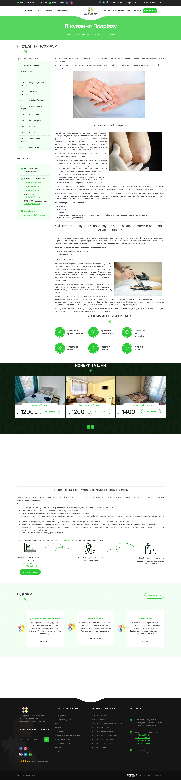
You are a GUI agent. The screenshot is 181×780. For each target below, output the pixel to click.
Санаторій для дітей (63, 720)
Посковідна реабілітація (29, 65)
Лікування (48, 11)
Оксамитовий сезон (62, 739)
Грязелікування (26, 71)
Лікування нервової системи (31, 77)
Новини (58, 747)
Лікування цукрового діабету (103, 739)
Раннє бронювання (62, 743)
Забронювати (150, 11)
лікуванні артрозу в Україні (65, 540)
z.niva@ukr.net (58, 3)
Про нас (38, 11)
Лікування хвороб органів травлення (30, 139)
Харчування (59, 731)
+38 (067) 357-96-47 (32, 197)
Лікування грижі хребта (29, 115)
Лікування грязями (99, 716)
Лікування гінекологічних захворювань (30, 93)
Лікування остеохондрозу (30, 121)
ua (161, 3)
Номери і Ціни (62, 11)
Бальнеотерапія (98, 720)
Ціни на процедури (121, 11)
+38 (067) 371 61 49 (117, 3)
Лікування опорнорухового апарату (31, 107)
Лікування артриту (27, 132)
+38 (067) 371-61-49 (32, 190)
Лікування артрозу (27, 127)
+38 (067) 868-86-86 (32, 183)
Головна (28, 11)
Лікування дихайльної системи (32, 100)
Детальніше (50, 412)
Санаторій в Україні (62, 716)
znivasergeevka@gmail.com (34, 215)
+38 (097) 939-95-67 (32, 186)
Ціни (56, 723)
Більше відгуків (154, 596)
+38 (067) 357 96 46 (149, 3)
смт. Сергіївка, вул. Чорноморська (32, 3)
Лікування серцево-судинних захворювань (32, 84)
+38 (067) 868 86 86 (133, 3)
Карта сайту (59, 751)
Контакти (137, 11)
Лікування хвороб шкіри (29, 147)
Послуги (106, 11)
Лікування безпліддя (100, 727)
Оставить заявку (30, 572)
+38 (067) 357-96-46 (32, 204)
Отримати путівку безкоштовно (67, 735)
